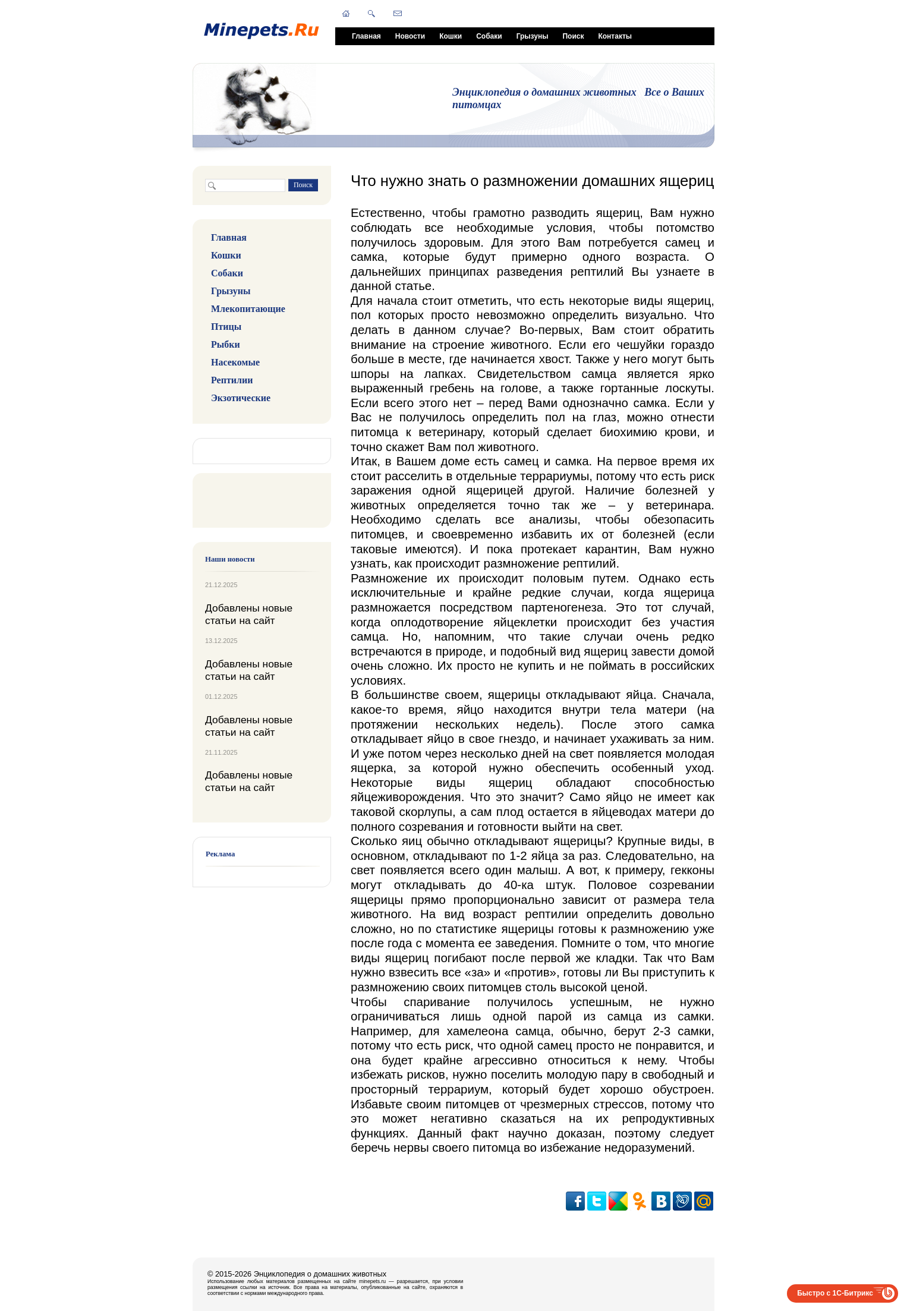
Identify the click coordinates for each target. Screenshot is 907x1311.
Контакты (615, 36)
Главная (366, 36)
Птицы (226, 327)
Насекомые (235, 362)
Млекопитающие (248, 309)
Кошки (450, 36)
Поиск (573, 36)
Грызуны (533, 36)
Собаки (489, 36)
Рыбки (225, 344)
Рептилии (232, 380)
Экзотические (240, 398)
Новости (410, 36)
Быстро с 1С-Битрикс (835, 1293)
